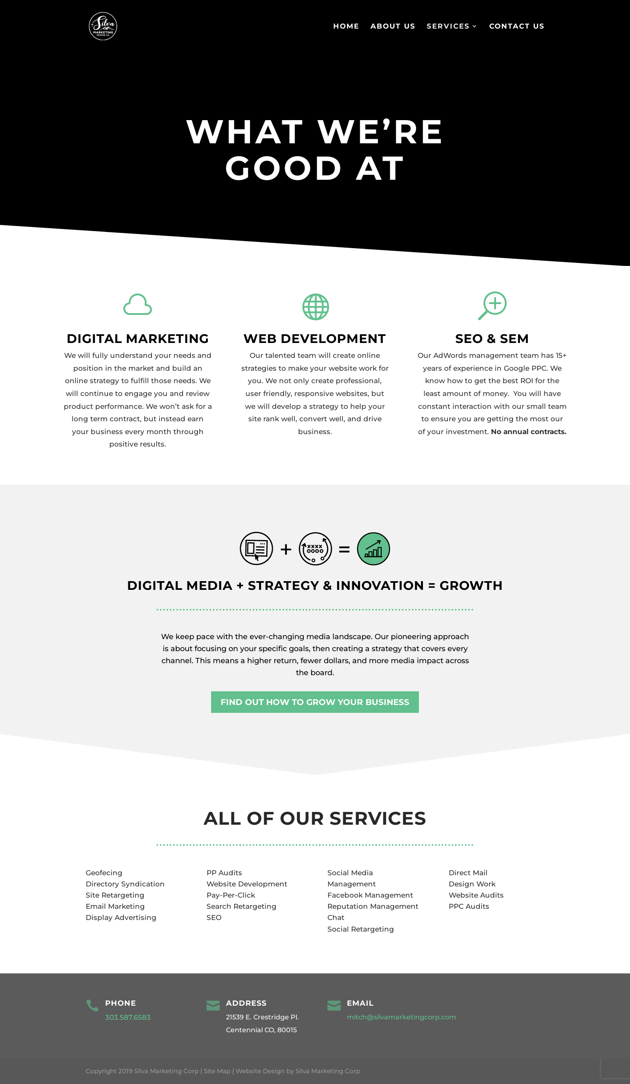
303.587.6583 (129, 1017)
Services (448, 26)
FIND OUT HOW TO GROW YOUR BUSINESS (315, 702)
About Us (393, 26)
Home (346, 26)
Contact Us (517, 26)
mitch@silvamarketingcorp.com (401, 1017)
